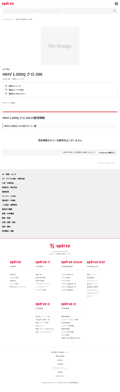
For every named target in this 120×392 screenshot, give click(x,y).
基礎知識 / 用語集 (92, 287)
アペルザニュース (92, 266)
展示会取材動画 (41, 278)
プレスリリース (92, 281)
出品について (40, 326)
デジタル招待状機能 (67, 332)
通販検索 (13, 281)
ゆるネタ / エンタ (92, 293)
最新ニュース (91, 274)
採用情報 (60, 364)
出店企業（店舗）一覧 (43, 319)
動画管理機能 (65, 329)
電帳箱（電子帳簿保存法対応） (71, 338)
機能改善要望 (60, 356)
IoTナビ (89, 296)
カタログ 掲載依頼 (67, 290)
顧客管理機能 (65, 316)
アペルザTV (39, 266)
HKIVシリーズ (18, 79)
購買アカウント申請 (42, 323)
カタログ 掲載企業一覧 (68, 284)
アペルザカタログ (67, 266)
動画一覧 (38, 274)
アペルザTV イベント (42, 287)
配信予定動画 (40, 281)
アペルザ (13, 266)
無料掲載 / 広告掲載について (60, 352)
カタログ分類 (65, 281)
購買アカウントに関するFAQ (45, 329)
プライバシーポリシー (60, 368)
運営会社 (60, 360)
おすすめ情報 (65, 278)
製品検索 (13, 274)
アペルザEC (39, 308)
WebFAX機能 (65, 335)
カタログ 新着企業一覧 (68, 287)
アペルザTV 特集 (41, 290)
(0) (9, 102)
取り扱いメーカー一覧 (43, 316)
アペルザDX (65, 308)
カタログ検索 (14, 278)
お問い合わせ (60, 376)
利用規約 (60, 372)
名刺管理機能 (65, 323)
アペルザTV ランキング (43, 284)
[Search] (60, 11)
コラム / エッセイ (92, 290)
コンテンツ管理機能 (67, 326)
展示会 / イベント (92, 284)
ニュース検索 (14, 284)
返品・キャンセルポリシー (44, 332)
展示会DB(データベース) (18, 287)
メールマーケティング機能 (69, 319)
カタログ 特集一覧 (67, 274)
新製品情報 (90, 278)
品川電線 (6, 69)
